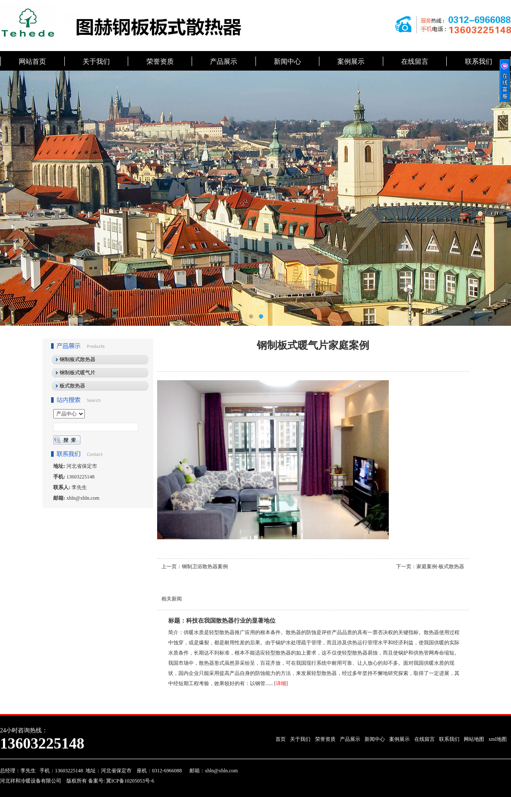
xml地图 (497, 739)
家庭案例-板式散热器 (440, 566)
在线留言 (414, 61)
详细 (281, 683)
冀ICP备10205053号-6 (129, 781)
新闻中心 (287, 61)
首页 (281, 739)
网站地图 (474, 739)
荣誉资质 (160, 61)
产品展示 (223, 61)
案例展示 (351, 61)
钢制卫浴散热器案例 (205, 566)
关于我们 (96, 61)
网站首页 (32, 61)
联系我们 (478, 61)
